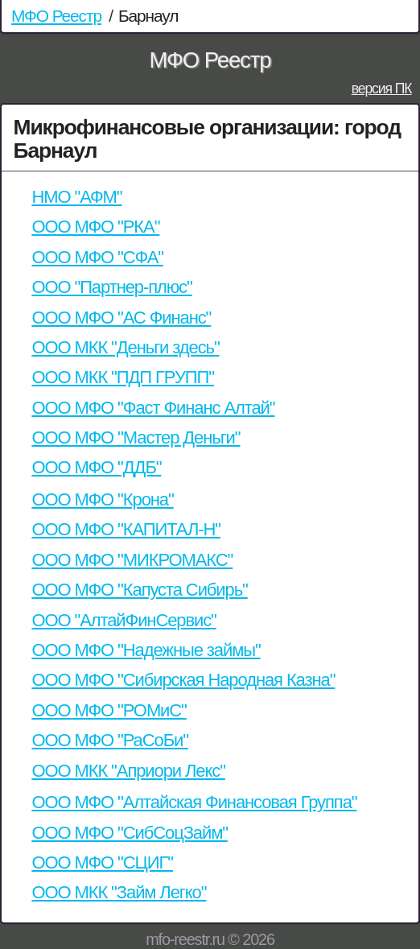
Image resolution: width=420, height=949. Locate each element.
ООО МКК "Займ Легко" (118, 892)
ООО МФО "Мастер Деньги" (135, 437)
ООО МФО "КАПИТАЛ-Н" (125, 529)
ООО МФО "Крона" (102, 499)
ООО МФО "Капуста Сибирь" (139, 590)
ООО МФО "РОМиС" (108, 710)
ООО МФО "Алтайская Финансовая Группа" (193, 802)
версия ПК (382, 88)
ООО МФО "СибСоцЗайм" (129, 833)
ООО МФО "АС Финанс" (121, 317)
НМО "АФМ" (76, 197)
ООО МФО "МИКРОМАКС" (132, 560)
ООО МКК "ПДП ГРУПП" (122, 377)
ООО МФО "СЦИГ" (102, 862)
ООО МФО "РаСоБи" (109, 740)
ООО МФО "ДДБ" (96, 467)
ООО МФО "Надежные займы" (145, 650)
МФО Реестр (56, 15)
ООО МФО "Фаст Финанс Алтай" (152, 408)
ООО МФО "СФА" (97, 257)
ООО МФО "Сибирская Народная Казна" (183, 680)
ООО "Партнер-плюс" (111, 287)
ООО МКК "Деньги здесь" (125, 347)
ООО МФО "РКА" (95, 227)
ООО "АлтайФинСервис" (123, 620)
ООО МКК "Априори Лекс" (127, 771)
